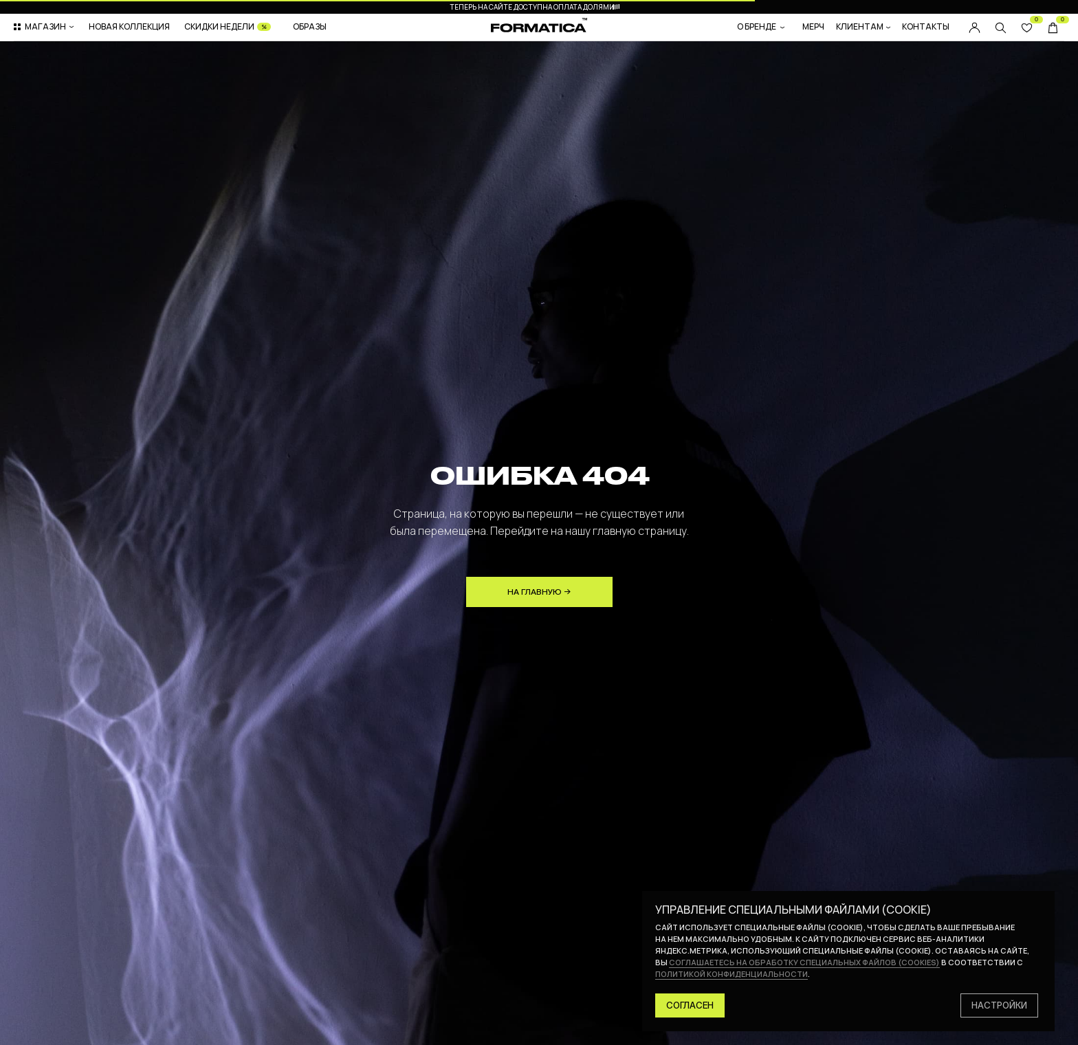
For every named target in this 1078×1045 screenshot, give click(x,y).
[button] (45, 27)
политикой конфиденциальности (731, 974)
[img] (1001, 28)
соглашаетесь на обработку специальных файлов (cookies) (804, 962)
